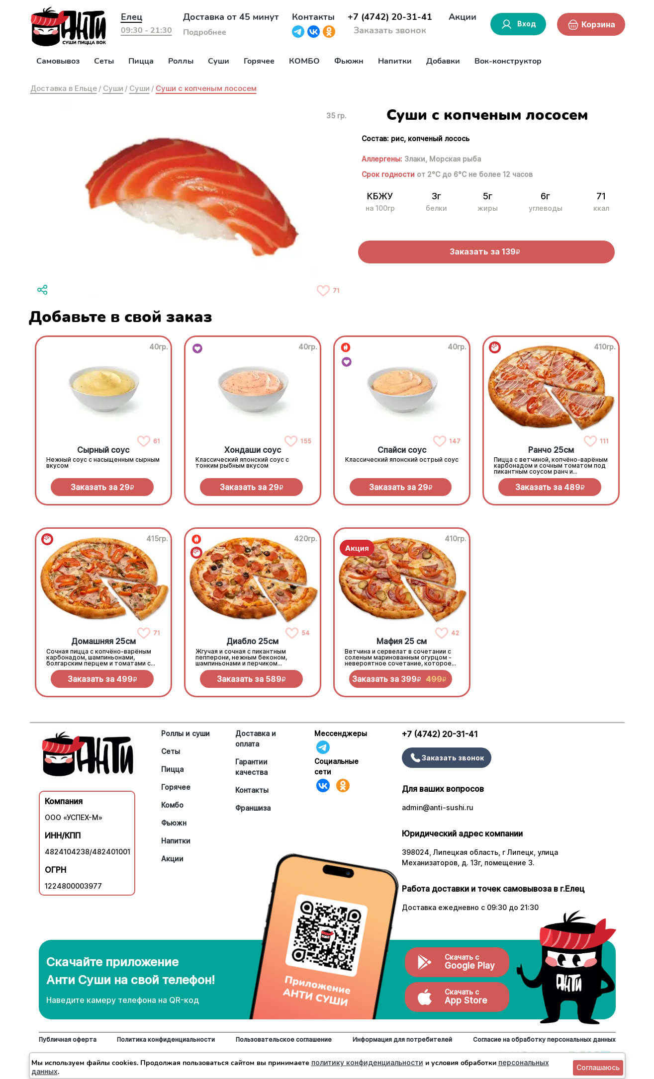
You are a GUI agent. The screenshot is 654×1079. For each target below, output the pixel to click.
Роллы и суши (185, 733)
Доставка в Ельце (63, 88)
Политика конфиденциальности (166, 1039)
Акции (462, 17)
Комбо (172, 805)
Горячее (259, 61)
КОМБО (304, 61)
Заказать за (102, 487)
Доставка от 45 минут (231, 17)
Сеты (104, 61)
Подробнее (204, 32)
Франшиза (253, 808)
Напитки (395, 61)
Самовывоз (58, 61)
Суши (218, 61)
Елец (131, 17)
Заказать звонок (390, 30)
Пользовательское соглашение (284, 1039)
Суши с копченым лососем (206, 88)
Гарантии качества (251, 766)
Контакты (313, 17)
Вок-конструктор (508, 61)
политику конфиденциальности (367, 1062)
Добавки (443, 61)
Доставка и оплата (255, 738)
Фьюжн (349, 61)
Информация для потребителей (402, 1039)
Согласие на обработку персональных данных (544, 1039)
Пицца (141, 61)
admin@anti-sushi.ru (437, 807)
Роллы (180, 61)
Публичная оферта (67, 1039)
